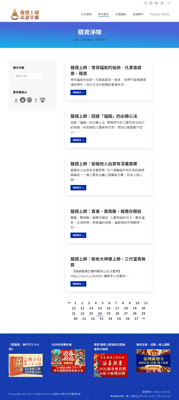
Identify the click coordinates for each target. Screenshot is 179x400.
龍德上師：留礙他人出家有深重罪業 (103, 164)
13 (82, 308)
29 (143, 313)
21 (74, 313)
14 (91, 308)
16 (108, 308)
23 (91, 313)
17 (117, 308)
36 (128, 318)
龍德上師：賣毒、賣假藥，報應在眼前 (105, 211)
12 (74, 308)
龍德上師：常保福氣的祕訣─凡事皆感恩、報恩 (105, 70)
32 (93, 318)
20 (143, 308)
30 (75, 318)
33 (102, 318)
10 (137, 302)
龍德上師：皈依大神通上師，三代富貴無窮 (108, 262)
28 (135, 313)
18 (126, 308)
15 (100, 308)
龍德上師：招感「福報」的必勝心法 (103, 116)
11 (146, 302)
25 (108, 313)
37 (136, 318)
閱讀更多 (78, 92)
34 (110, 318)
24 (100, 313)
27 (126, 313)
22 (82, 313)
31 (84, 318)
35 (119, 318)
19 (135, 308)
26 (117, 313)
